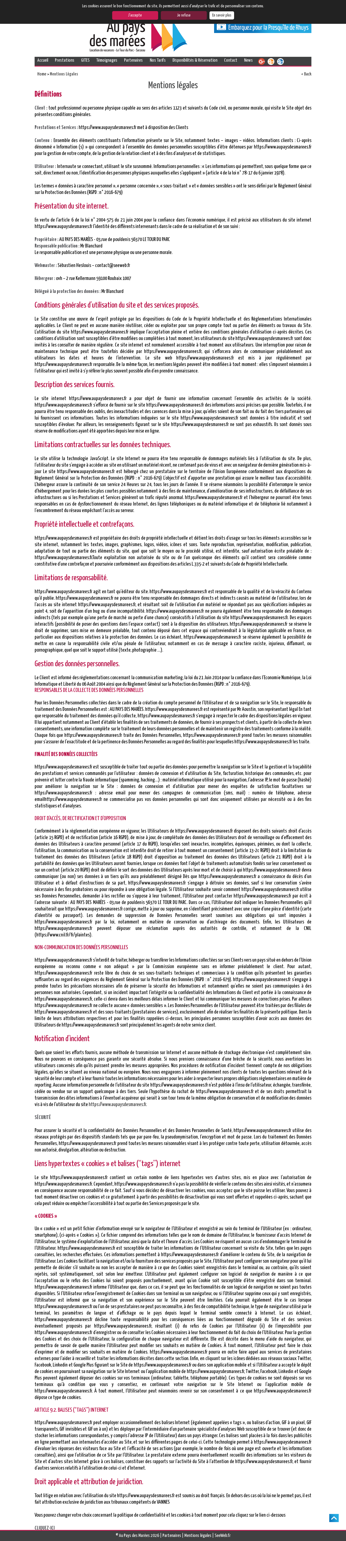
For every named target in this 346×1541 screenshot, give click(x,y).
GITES (85, 60)
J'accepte (135, 15)
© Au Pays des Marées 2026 (137, 1535)
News (248, 60)
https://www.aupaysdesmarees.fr (117, 1104)
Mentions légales (197, 1535)
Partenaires (133, 60)
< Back (306, 74)
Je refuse (184, 15)
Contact (230, 60)
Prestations (64, 60)
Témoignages (106, 60)
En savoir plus (221, 15)
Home (42, 74)
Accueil (42, 60)
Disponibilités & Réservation (194, 60)
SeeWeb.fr (223, 1535)
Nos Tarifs (158, 60)
